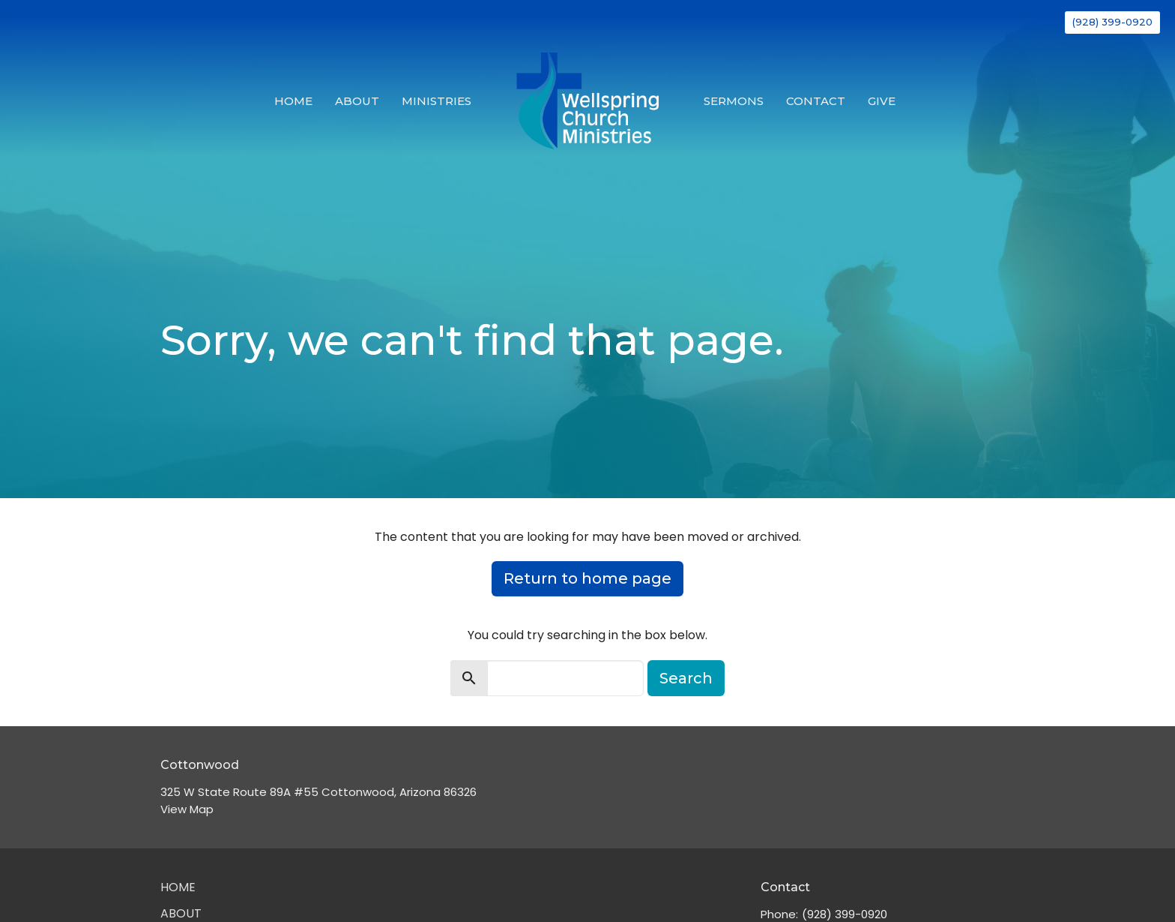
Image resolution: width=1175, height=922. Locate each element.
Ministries (436, 101)
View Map (187, 809)
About (357, 101)
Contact (815, 101)
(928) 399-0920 (1112, 22)
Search (686, 678)
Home (293, 101)
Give (881, 101)
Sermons (734, 101)
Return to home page (587, 578)
